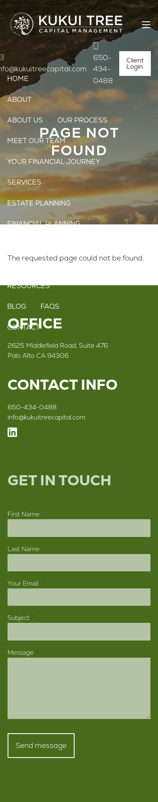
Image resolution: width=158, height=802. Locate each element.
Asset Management (110, 265)
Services (24, 182)
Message (51, 652)
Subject (49, 618)
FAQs (49, 306)
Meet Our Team (36, 140)
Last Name (24, 549)
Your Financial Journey (53, 161)
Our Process (82, 120)
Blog (16, 306)
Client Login (135, 63)
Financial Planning (43, 223)
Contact (23, 327)
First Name (24, 514)
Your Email (53, 583)
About (19, 99)
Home (18, 78)
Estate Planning (39, 203)
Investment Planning (48, 244)
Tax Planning (32, 265)
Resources (28, 285)
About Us (25, 120)
